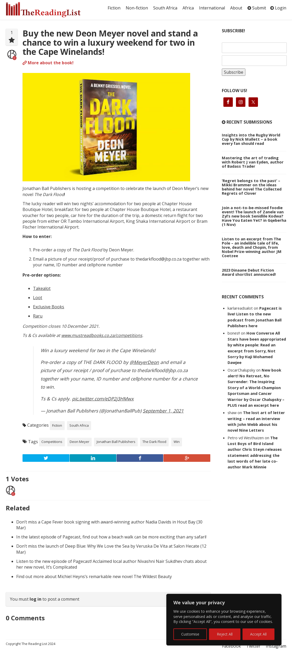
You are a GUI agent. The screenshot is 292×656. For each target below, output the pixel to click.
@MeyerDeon (144, 362)
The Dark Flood (154, 441)
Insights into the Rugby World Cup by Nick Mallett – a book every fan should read (251, 139)
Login (278, 8)
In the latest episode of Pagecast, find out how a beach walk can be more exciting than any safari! (111, 537)
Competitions (51, 441)
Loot (37, 297)
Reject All (225, 634)
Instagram (276, 646)
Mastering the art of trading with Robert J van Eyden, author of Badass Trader (253, 162)
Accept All (258, 634)
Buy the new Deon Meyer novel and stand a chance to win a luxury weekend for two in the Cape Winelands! (110, 42)
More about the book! (48, 63)
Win (177, 441)
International (212, 8)
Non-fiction (137, 8)
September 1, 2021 (163, 411)
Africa (188, 8)
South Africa (165, 8)
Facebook (231, 646)
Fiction (114, 8)
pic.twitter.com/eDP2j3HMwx (103, 398)
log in (35, 599)
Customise (190, 634)
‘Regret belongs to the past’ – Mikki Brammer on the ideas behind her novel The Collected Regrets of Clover (252, 187)
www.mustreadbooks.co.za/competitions (101, 335)
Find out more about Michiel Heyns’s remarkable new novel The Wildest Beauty (94, 576)
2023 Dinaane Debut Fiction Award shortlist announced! (249, 272)
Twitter (253, 646)
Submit (256, 8)
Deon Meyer (79, 441)
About (236, 8)
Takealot (42, 288)
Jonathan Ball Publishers (116, 441)
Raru (37, 316)
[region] (224, 620)
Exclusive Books (48, 307)
